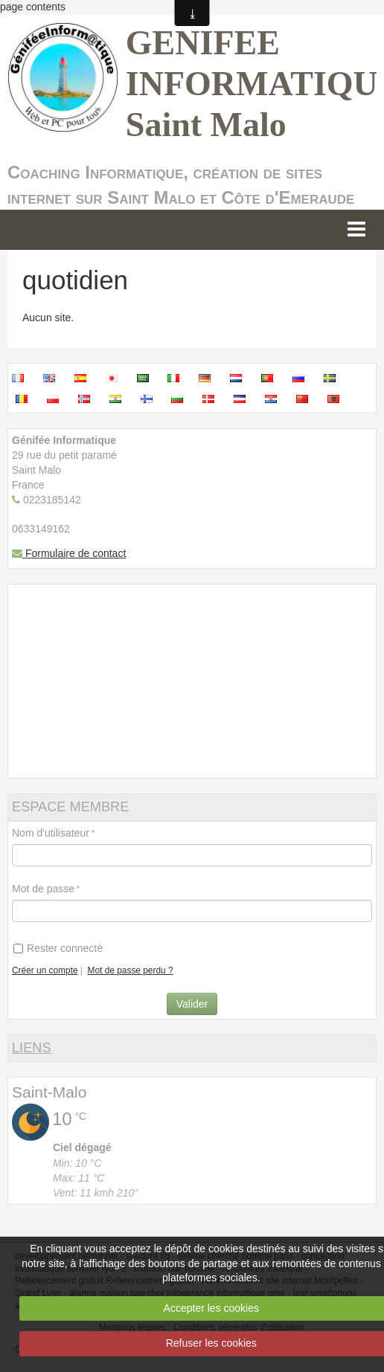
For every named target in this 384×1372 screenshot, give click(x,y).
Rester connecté (58, 948)
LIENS (31, 1047)
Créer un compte (45, 970)
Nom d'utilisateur (50, 833)
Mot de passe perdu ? (130, 970)
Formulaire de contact (69, 553)
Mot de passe (43, 889)
